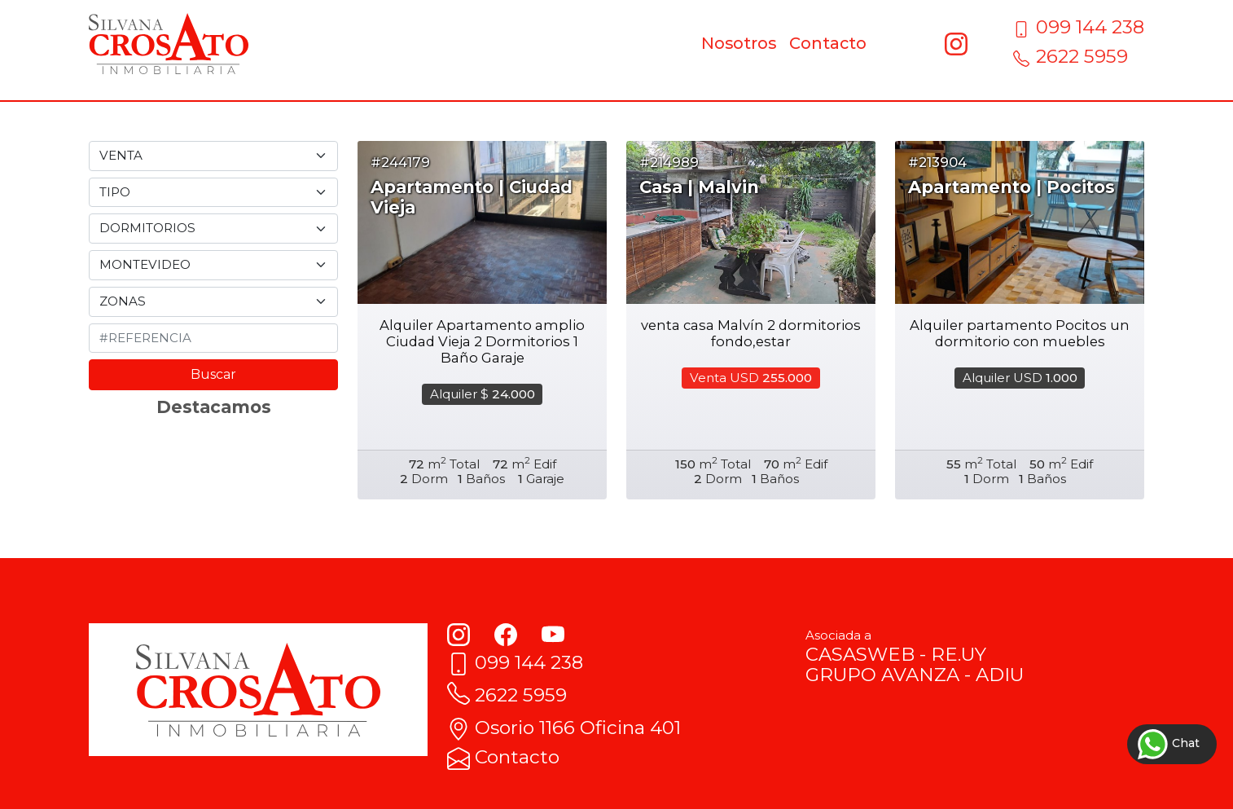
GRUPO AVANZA (882, 674)
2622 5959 (1070, 56)
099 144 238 (1078, 26)
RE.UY (958, 654)
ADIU (1000, 674)
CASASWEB (860, 654)
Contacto (828, 43)
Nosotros (738, 43)
